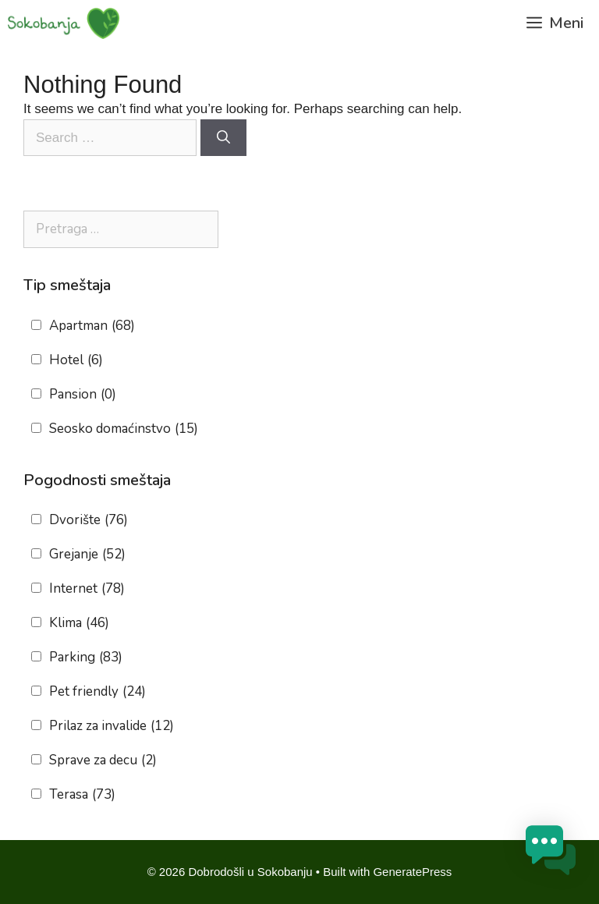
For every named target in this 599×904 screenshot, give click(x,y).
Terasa (82, 795)
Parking (85, 657)
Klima (79, 623)
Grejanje (87, 554)
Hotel (76, 360)
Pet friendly (97, 692)
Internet (87, 589)
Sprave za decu (103, 760)
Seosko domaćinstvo (123, 429)
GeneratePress (412, 871)
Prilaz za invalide (111, 726)
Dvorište (88, 520)
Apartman (92, 326)
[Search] (223, 138)
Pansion (82, 395)
